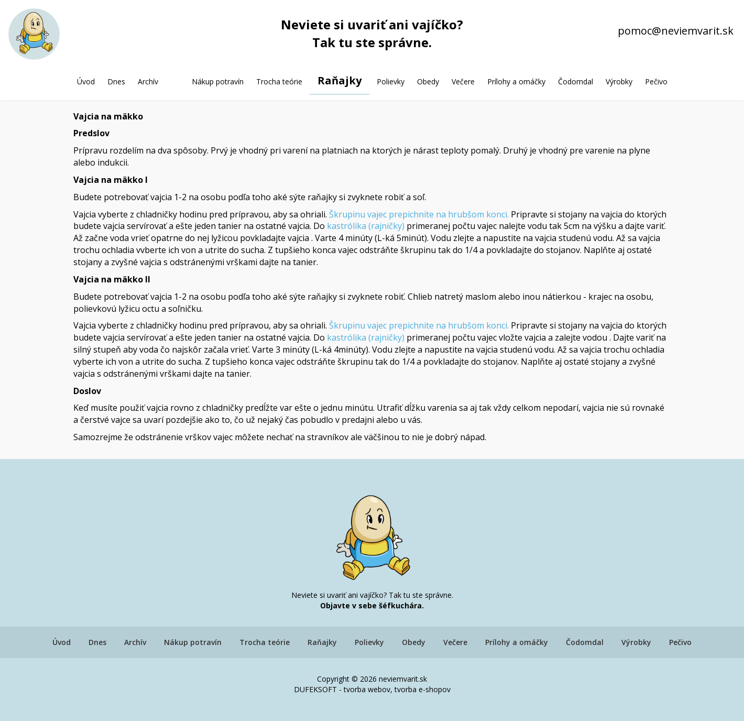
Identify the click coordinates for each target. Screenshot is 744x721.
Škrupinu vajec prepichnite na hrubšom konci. (419, 214)
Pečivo (656, 81)
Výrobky (619, 81)
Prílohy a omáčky (516, 81)
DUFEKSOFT (315, 689)
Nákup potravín (218, 81)
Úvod (86, 81)
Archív (148, 81)
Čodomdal (575, 81)
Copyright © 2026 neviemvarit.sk (372, 679)
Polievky (390, 81)
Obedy (428, 81)
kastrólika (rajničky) (365, 226)
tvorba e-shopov (423, 689)
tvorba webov (367, 689)
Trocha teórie (279, 81)
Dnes (116, 81)
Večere (463, 81)
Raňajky (340, 80)
